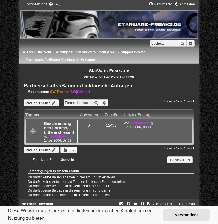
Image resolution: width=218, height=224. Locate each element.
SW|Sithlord (80, 92)
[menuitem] (54, 4)
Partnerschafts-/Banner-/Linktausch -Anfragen (78, 85)
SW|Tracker (59, 92)
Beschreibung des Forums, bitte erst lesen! (59, 128)
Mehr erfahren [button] (62, 218)
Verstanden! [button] (186, 215)
